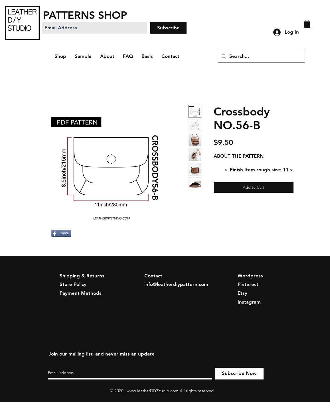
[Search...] (261, 56)
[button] (307, 24)
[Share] (61, 233)
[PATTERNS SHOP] (99, 15)
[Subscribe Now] (239, 373)
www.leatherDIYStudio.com (153, 390)
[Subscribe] (168, 28)
